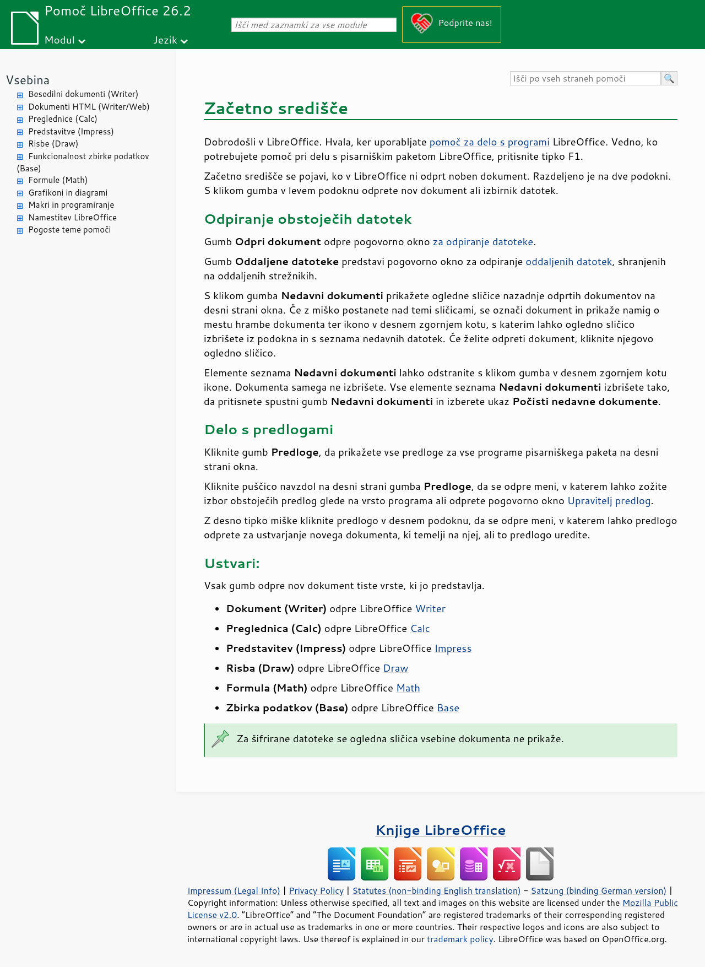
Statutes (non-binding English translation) (436, 890)
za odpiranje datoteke (483, 241)
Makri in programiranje (71, 204)
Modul (59, 39)
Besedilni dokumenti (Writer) (83, 94)
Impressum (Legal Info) (233, 890)
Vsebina (28, 79)
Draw (395, 668)
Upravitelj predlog (609, 500)
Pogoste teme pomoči (69, 229)
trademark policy (460, 939)
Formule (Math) (58, 180)
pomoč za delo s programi (490, 141)
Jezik (165, 39)
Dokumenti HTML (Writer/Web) (89, 106)
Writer (430, 608)
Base (448, 707)
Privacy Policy (316, 890)
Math (408, 687)
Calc (420, 628)
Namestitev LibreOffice (72, 217)
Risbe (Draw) (53, 143)
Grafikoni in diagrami (67, 192)
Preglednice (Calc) (62, 119)
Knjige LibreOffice (440, 829)
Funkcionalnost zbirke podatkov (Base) (83, 162)
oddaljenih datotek (568, 261)
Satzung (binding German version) (599, 890)
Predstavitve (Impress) (71, 131)
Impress (453, 648)
